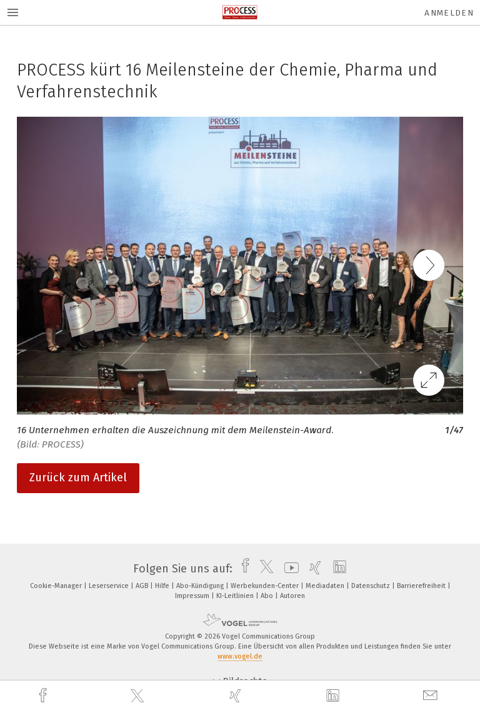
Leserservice (110, 586)
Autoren (292, 596)
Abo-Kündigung (201, 586)
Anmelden (449, 12)
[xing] (237, 696)
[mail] (432, 695)
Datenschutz (371, 586)
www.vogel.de (240, 656)
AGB (143, 586)
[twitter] (139, 696)
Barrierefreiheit (422, 586)
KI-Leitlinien (236, 596)
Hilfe (163, 586)
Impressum (193, 596)
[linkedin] (334, 696)
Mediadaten (326, 586)
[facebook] (44, 695)
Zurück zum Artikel (78, 477)
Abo (268, 596)
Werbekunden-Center (266, 586)
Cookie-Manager (57, 586)
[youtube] (288, 569)
